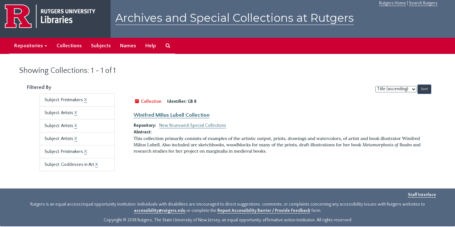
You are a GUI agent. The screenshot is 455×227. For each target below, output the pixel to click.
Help (150, 46)
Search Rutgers (423, 3)
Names (128, 46)
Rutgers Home (392, 3)
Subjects (101, 46)
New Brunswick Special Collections (192, 125)
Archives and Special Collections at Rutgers (234, 18)
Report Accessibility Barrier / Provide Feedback (263, 210)
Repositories (30, 46)
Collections (69, 46)
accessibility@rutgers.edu (159, 210)
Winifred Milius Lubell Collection (171, 115)
